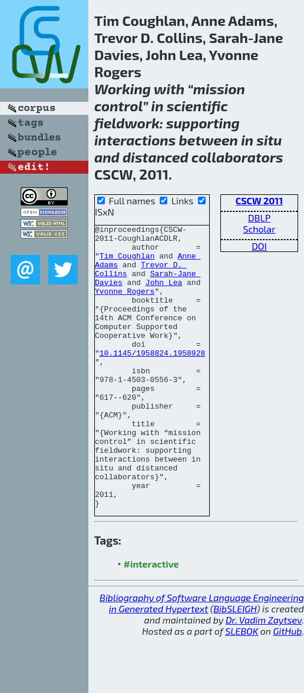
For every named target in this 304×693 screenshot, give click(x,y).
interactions (135, 139)
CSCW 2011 (259, 200)
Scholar (259, 228)
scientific (197, 105)
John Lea (164, 294)
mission (219, 88)
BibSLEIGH (234, 665)
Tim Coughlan (127, 262)
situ (269, 139)
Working (122, 88)
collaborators (237, 156)
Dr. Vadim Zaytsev (264, 676)
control (118, 105)
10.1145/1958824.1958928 (152, 379)
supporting (203, 122)
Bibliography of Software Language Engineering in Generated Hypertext (202, 659)
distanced (156, 156)
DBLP (259, 217)
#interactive (151, 620)
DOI (259, 245)
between (208, 139)
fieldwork (127, 122)
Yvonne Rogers (124, 305)
